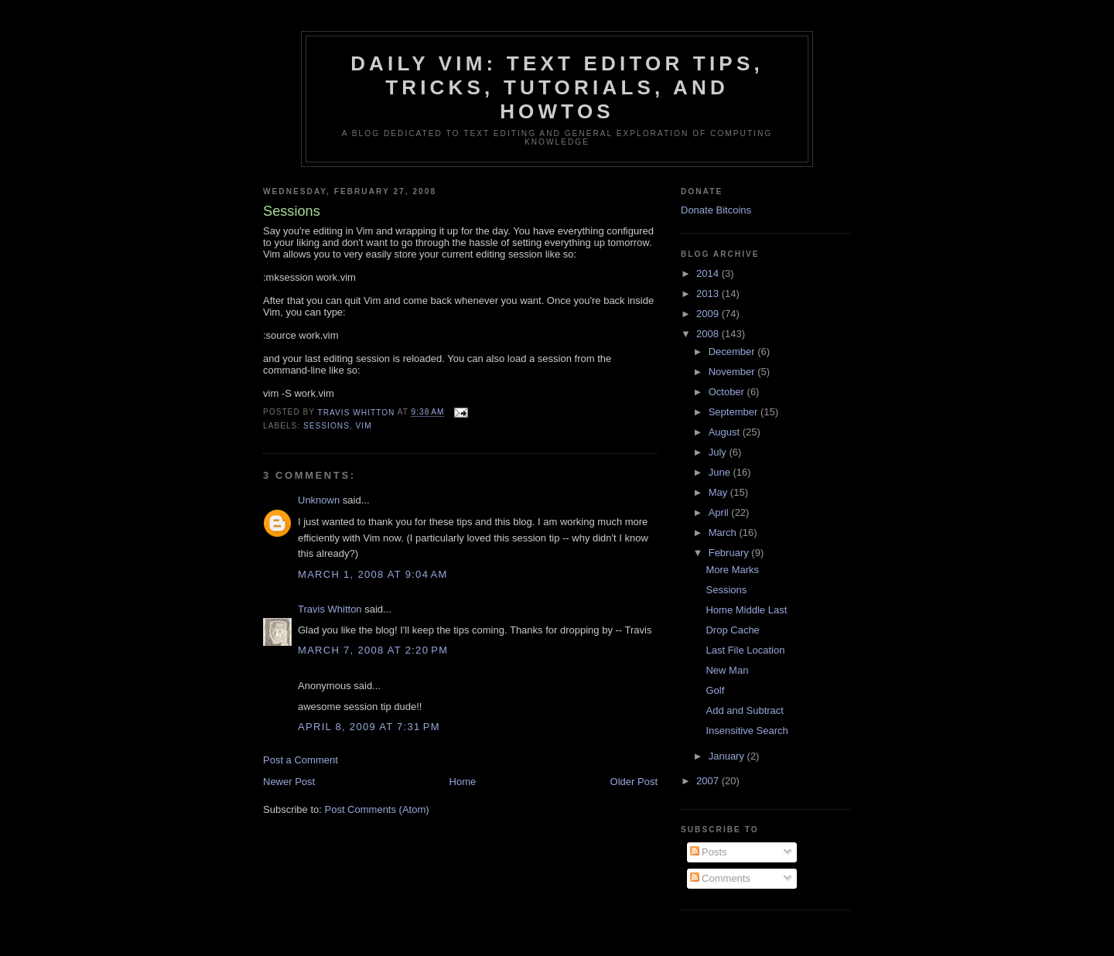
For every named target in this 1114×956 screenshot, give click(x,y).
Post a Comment (300, 760)
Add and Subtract (744, 710)
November (733, 371)
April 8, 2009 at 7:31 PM (369, 726)
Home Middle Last (746, 610)
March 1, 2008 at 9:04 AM (373, 574)
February (730, 552)
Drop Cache (732, 630)
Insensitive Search (747, 730)
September (734, 412)
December (733, 351)
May (719, 492)
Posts (708, 852)
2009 (709, 313)
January (728, 756)
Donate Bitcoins (716, 210)
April (720, 512)
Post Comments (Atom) (377, 809)
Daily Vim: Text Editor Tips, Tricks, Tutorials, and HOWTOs (557, 87)
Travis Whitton (330, 609)
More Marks (732, 569)
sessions (326, 426)
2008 (709, 334)
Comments (720, 878)
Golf (715, 690)
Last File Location (745, 650)
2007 (709, 781)
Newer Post (289, 781)
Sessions (726, 590)
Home (463, 781)
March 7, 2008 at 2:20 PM (373, 650)
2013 (709, 293)
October (728, 392)
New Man (727, 670)
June (721, 472)
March (724, 532)
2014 (709, 273)
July (719, 452)
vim (364, 426)
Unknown (319, 500)
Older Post (634, 781)
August (726, 432)
